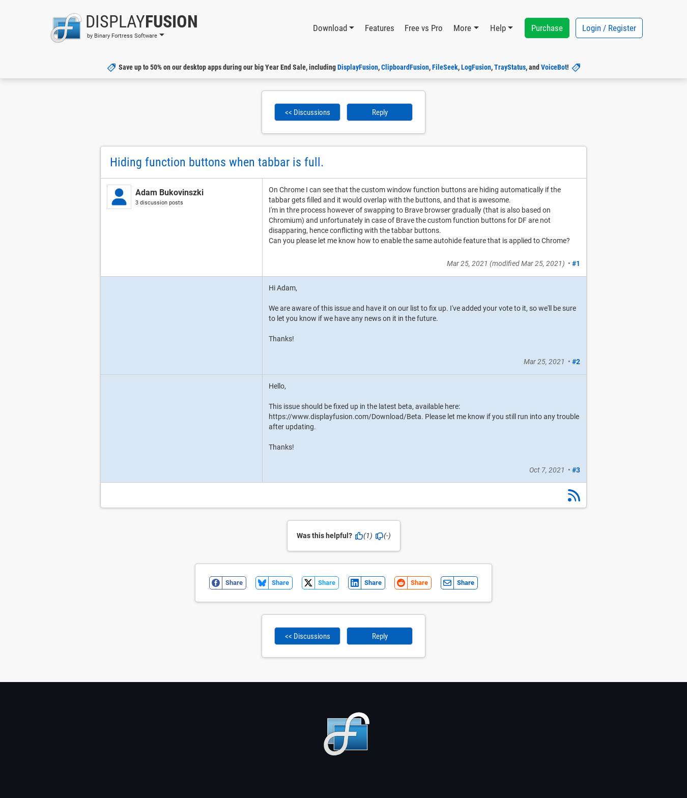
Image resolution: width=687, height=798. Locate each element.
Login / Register (609, 28)
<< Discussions (307, 112)
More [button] (462, 28)
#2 (576, 362)
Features (379, 28)
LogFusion (476, 67)
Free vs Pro (424, 28)
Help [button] (498, 28)
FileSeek (445, 67)
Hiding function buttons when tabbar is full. (217, 162)
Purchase (547, 28)
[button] (124, 28)
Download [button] (330, 28)
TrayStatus (510, 67)
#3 (576, 470)
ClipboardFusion (405, 67)
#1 (576, 263)
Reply (380, 112)
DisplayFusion (357, 67)
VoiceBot (554, 67)
